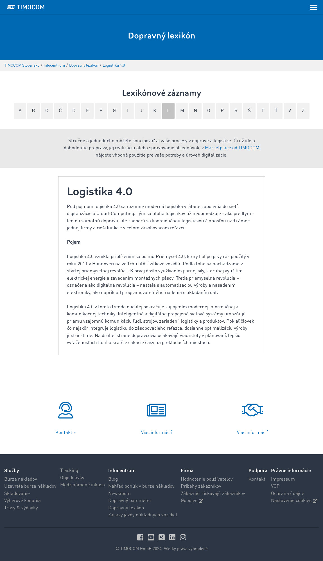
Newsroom (119, 493)
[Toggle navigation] (313, 7)
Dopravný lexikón (126, 508)
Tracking (69, 470)
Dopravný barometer (130, 500)
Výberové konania (22, 500)
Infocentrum (121, 470)
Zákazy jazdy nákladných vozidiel (142, 515)
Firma (187, 470)
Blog (113, 479)
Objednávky (72, 478)
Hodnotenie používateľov (207, 479)
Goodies (192, 500)
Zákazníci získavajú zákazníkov (213, 493)
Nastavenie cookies (294, 500)
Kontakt (257, 479)
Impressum (283, 479)
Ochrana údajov (287, 493)
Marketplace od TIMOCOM (232, 148)
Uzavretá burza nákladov (30, 486)
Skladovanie (17, 493)
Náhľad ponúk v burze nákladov (141, 486)
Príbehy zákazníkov (201, 486)
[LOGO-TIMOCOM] (25, 7)
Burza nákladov (20, 479)
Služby (11, 470)
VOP (275, 486)
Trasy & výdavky (21, 508)
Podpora (258, 470)
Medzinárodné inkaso (82, 485)
